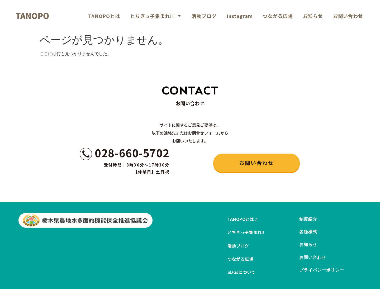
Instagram (240, 15)
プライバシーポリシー (321, 272)
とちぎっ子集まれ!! (156, 16)
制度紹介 (308, 219)
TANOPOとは (104, 15)
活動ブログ (204, 15)
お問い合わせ (348, 15)
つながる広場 (278, 15)
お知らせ (313, 15)
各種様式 (308, 232)
